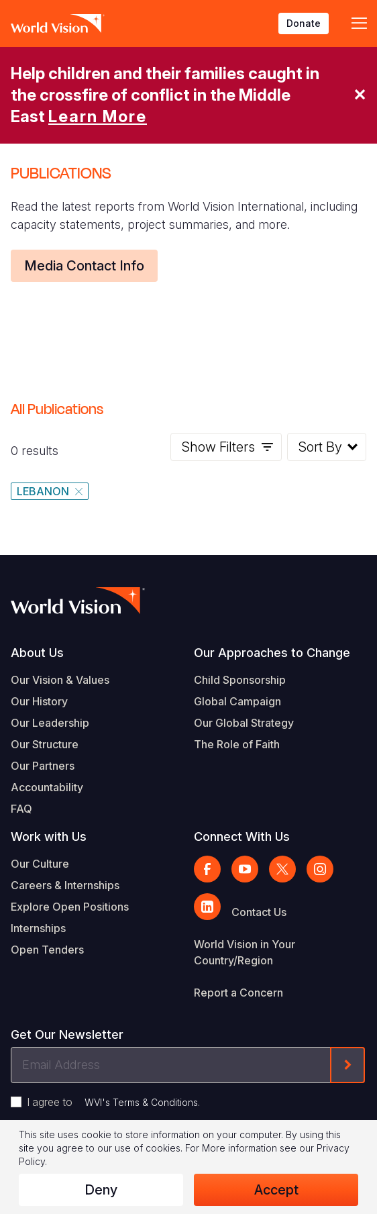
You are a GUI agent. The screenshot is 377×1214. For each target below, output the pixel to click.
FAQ (21, 808)
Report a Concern (238, 992)
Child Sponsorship (240, 680)
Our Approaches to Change (272, 653)
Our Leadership (50, 722)
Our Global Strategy (244, 722)
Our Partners (42, 765)
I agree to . (113, 1102)
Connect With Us (242, 836)
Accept (276, 1190)
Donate (303, 23)
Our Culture (40, 863)
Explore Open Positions (70, 906)
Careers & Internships (65, 885)
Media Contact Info (84, 266)
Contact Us (258, 912)
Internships (38, 928)
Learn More (97, 116)
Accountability (47, 787)
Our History (39, 701)
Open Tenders (47, 949)
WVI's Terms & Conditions (141, 1102)
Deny (101, 1190)
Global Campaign (237, 701)
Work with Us (49, 836)
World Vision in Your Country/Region (244, 952)
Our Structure (44, 744)
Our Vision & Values (60, 680)
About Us (37, 653)
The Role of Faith (237, 744)
